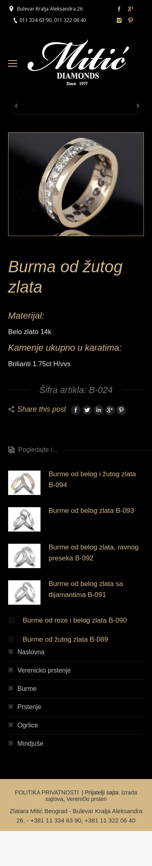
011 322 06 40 (70, 20)
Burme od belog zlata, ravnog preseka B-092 (94, 552)
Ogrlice (27, 725)
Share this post (41, 409)
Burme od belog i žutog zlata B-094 (92, 479)
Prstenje (29, 706)
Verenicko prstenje (44, 670)
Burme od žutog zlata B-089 (65, 639)
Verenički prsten (86, 799)
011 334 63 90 (35, 20)
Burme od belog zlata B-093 (91, 510)
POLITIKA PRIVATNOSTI (47, 792)
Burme (26, 688)
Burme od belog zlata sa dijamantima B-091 (86, 589)
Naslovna (31, 652)
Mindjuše (30, 743)
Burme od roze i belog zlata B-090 (75, 620)
